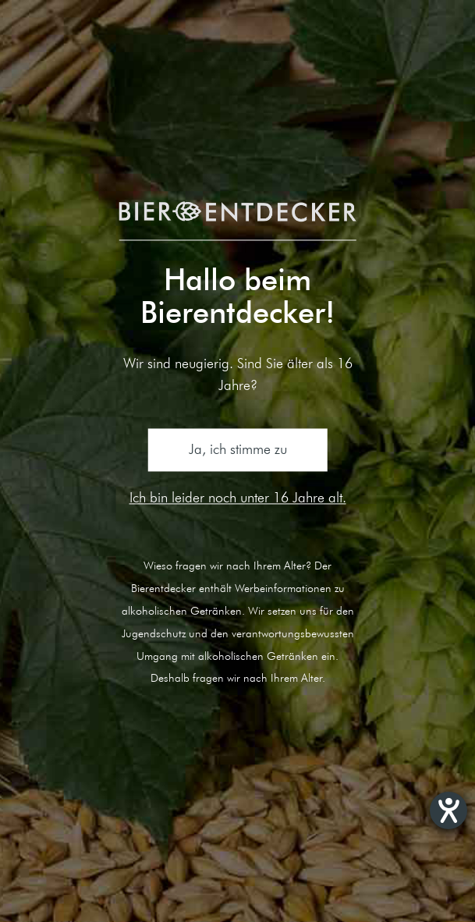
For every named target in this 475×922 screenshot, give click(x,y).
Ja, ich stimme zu (238, 450)
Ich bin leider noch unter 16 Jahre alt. (237, 497)
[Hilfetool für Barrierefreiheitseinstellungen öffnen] (448, 810)
